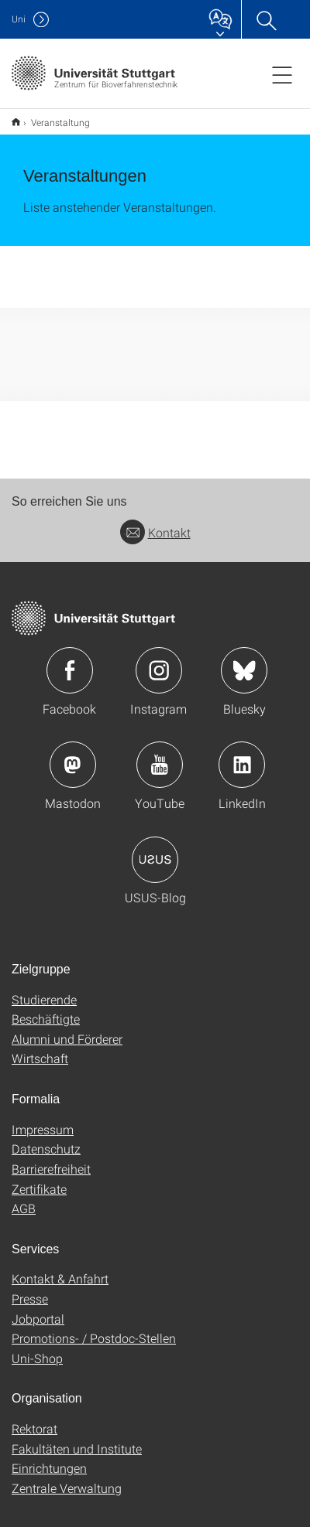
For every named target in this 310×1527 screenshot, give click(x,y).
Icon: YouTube (159, 754)
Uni (19, 19)
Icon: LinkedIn (242, 754)
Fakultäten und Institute (77, 1438)
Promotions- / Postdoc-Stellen (94, 1328)
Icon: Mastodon (73, 754)
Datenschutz (46, 1138)
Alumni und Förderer (67, 1029)
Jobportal (38, 1308)
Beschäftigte (46, 1008)
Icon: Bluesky (244, 660)
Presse (30, 1288)
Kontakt (155, 522)
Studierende (44, 989)
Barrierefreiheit (51, 1158)
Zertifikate (39, 1179)
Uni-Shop (37, 1348)
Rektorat (34, 1418)
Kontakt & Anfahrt (60, 1268)
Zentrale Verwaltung (67, 1478)
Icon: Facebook (69, 660)
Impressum (43, 1119)
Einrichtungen (49, 1458)
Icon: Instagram (159, 660)
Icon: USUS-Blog (155, 850)
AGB (24, 1198)
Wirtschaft (40, 1048)
